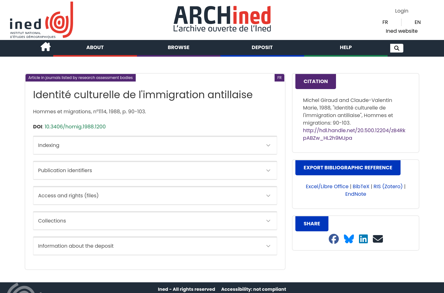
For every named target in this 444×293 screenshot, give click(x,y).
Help (346, 47)
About (95, 47)
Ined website (402, 31)
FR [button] (385, 22)
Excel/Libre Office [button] (327, 186)
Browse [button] (179, 47)
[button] (396, 48)
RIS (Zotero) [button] (388, 186)
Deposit (262, 47)
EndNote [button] (355, 194)
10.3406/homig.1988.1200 (75, 126)
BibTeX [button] (361, 186)
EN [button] (418, 22)
